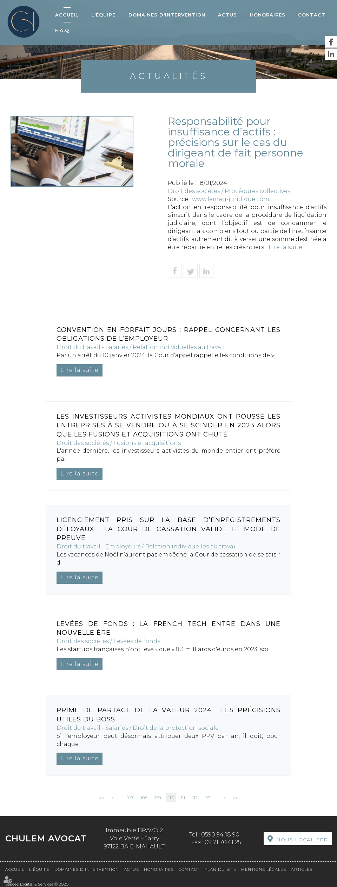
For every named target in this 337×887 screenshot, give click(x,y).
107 (130, 797)
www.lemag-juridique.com (230, 199)
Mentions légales (263, 869)
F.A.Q (62, 30)
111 (183, 797)
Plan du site (220, 869)
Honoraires (267, 15)
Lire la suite (285, 247)
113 (207, 797)
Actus (227, 15)
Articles (301, 869)
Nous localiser (302, 839)
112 (195, 797)
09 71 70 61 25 (223, 842)
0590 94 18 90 (220, 834)
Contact (311, 15)
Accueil (67, 15)
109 (157, 797)
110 (170, 797)
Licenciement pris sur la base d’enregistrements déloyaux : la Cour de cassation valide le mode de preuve (168, 529)
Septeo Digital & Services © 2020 (36, 884)
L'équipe (103, 15)
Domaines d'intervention (166, 15)
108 (144, 797)
